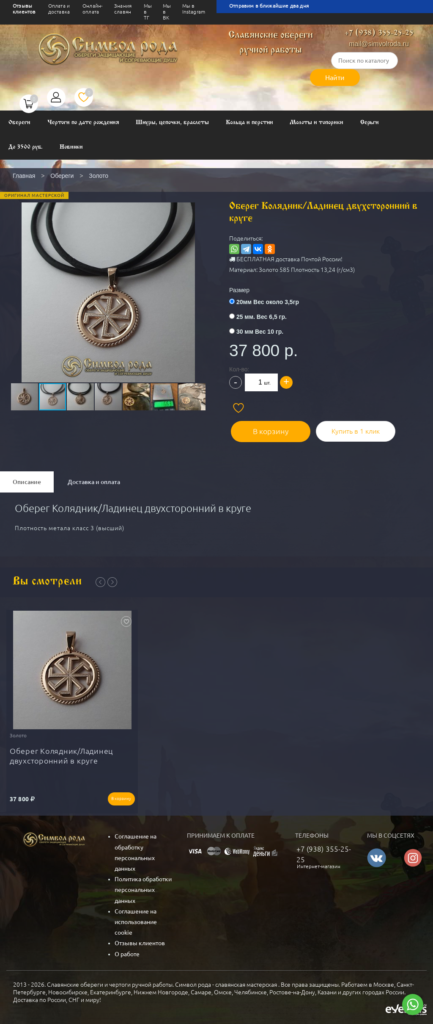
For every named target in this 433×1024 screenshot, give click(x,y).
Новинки (71, 147)
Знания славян (123, 8)
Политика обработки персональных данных (143, 887)
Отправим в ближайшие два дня (269, 5)
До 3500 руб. (25, 147)
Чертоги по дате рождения (83, 122)
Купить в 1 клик (350, 429)
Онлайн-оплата (92, 8)
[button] (107, 275)
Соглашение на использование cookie (136, 919)
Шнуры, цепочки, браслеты (172, 122)
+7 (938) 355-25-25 (379, 33)
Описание (27, 480)
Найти (335, 77)
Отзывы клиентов (24, 8)
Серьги (369, 122)
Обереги (19, 122)
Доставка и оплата (94, 480)
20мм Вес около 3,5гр (267, 302)
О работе (127, 950)
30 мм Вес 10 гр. (259, 331)
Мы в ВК (167, 11)
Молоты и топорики (316, 122)
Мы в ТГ (148, 11)
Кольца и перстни (249, 122)
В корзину (267, 429)
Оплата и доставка (59, 8)
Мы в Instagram (194, 8)
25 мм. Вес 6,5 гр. (261, 316)
